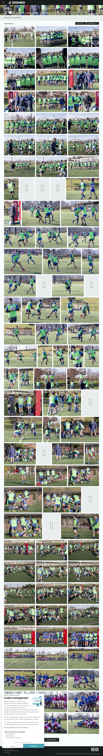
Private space (94, 13)
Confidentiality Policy (11, 750)
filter (80, 23)
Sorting (92, 23)
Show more (51, 740)
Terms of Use (8, 749)
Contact (7, 752)
